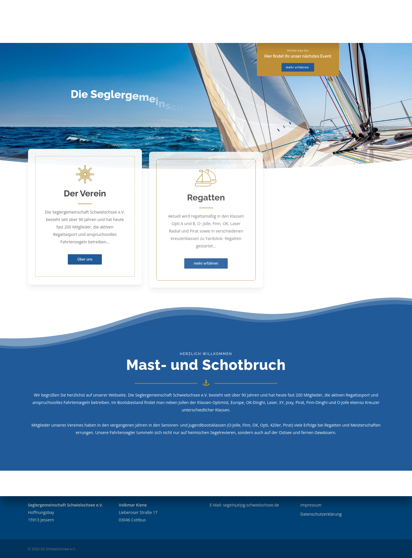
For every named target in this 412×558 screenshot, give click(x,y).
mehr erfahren (298, 44)
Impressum (311, 505)
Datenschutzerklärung (321, 514)
